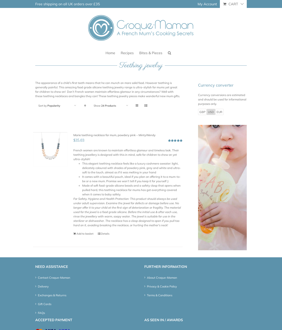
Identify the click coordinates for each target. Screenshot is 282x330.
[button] (169, 52)
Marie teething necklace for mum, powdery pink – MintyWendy (114, 135)
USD (211, 112)
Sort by (49, 105)
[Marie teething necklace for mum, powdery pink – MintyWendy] (50, 149)
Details (105, 233)
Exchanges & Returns (52, 295)
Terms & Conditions (159, 295)
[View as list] (145, 105)
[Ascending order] (85, 105)
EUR (219, 112)
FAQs (41, 313)
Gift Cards (44, 304)
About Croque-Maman (162, 277)
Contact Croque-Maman (54, 277)
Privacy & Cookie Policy (162, 286)
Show (105, 105)
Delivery (43, 286)
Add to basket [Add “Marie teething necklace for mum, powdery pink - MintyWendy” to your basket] (84, 233)
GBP (202, 112)
